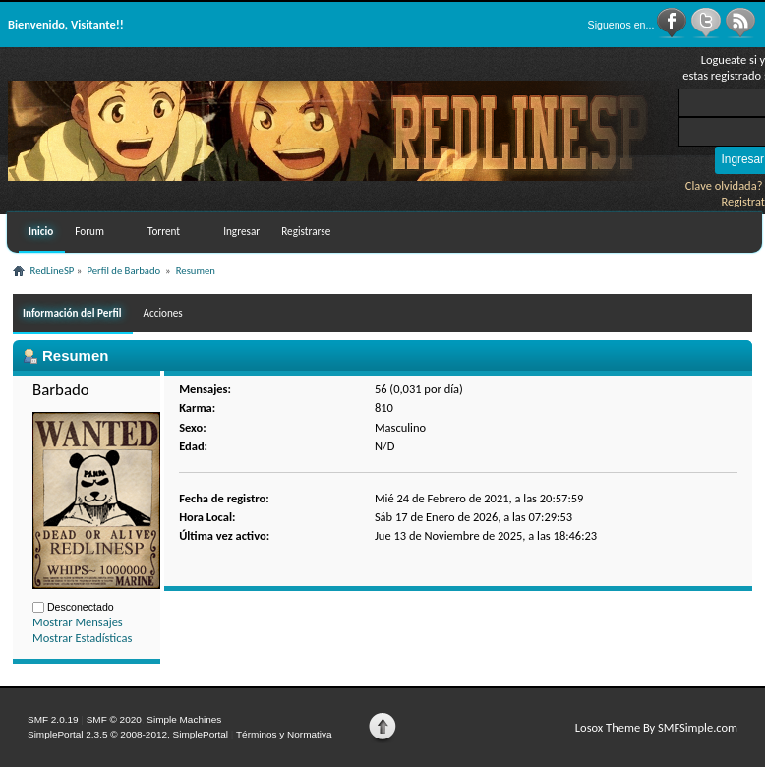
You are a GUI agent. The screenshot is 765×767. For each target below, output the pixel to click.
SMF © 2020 (114, 719)
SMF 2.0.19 (53, 719)
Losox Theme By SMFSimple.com (656, 727)
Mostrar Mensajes (77, 622)
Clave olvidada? (724, 185)
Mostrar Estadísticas (82, 637)
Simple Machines (184, 719)
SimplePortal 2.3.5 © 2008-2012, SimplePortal (128, 734)
